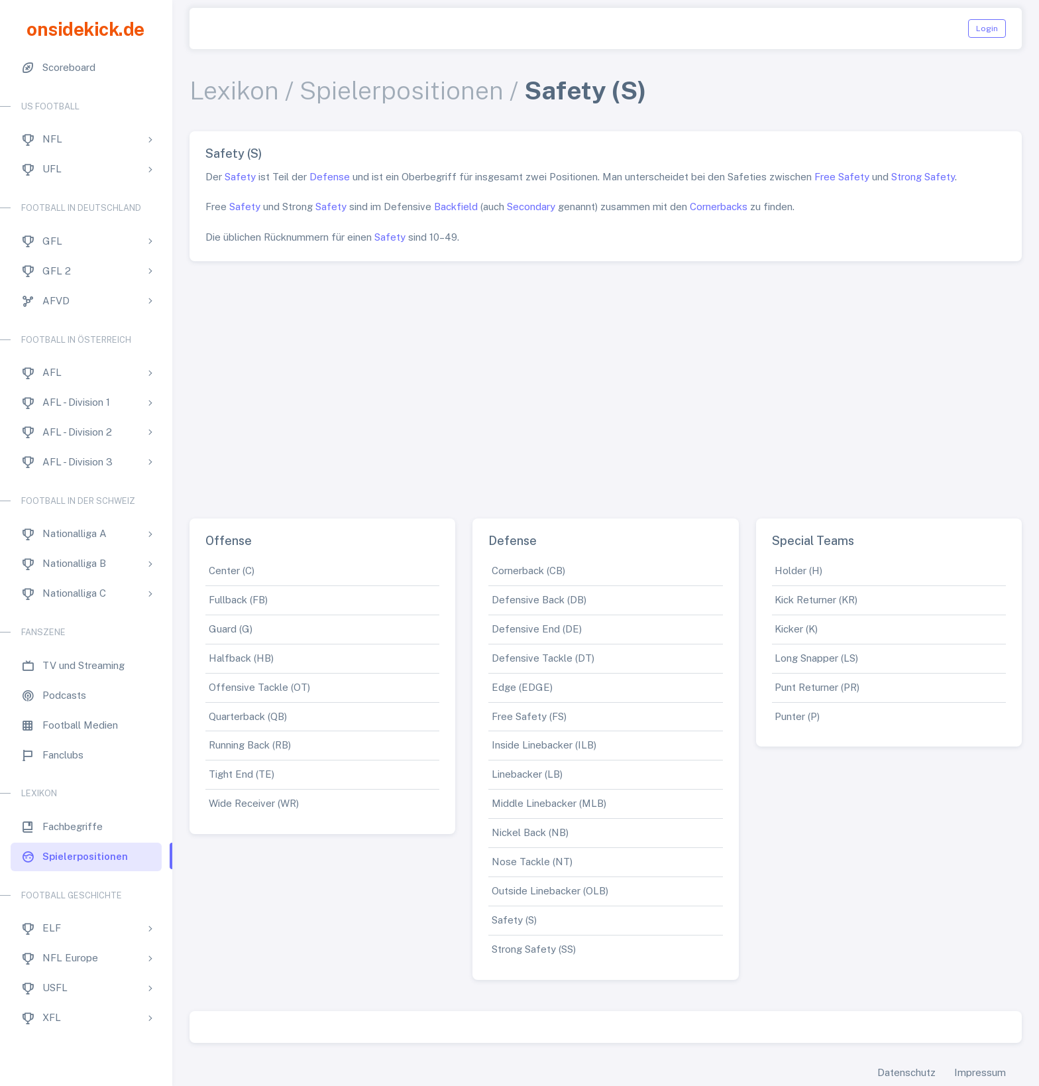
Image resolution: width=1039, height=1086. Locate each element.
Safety (240, 176)
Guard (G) (230, 628)
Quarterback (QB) (248, 716)
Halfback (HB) (241, 658)
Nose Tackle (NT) (532, 861)
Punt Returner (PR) (817, 687)
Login (987, 28)
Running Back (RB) (250, 745)
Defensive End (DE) (537, 628)
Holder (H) (798, 570)
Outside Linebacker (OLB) (550, 890)
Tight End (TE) (241, 774)
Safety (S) (514, 920)
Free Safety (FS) (529, 716)
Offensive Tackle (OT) (259, 687)
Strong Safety (923, 176)
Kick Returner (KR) (816, 599)
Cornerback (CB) (528, 570)
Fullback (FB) (238, 599)
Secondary (531, 206)
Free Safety (841, 176)
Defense (329, 176)
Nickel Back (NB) (530, 832)
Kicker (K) (796, 628)
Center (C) (231, 570)
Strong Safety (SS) (534, 949)
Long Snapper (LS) (816, 658)
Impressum (980, 1072)
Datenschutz (906, 1072)
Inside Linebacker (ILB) (544, 745)
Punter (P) (797, 716)
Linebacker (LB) (527, 774)
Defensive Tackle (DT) (543, 658)
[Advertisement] (605, 384)
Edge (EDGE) (522, 687)
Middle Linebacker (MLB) (549, 803)
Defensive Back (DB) (539, 599)
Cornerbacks (718, 206)
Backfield (456, 206)
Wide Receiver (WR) (254, 803)
